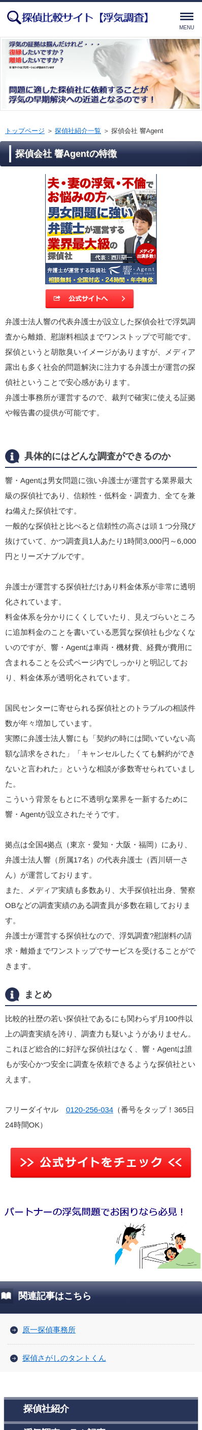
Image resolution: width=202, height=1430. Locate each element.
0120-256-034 (89, 1109)
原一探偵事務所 (49, 1329)
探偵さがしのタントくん (64, 1358)
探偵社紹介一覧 (78, 131)
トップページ (25, 131)
